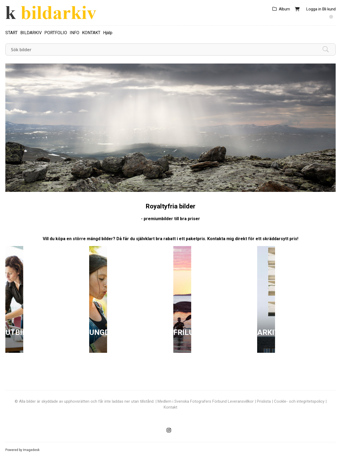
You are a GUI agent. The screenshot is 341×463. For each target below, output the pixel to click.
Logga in (313, 9)
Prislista (264, 401)
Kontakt (170, 407)
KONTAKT (91, 32)
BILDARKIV (31, 32)
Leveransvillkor (241, 401)
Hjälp (107, 32)
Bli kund (329, 9)
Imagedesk (31, 450)
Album (284, 9)
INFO (74, 32)
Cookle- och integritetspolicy (299, 401)
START (11, 32)
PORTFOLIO (55, 32)
